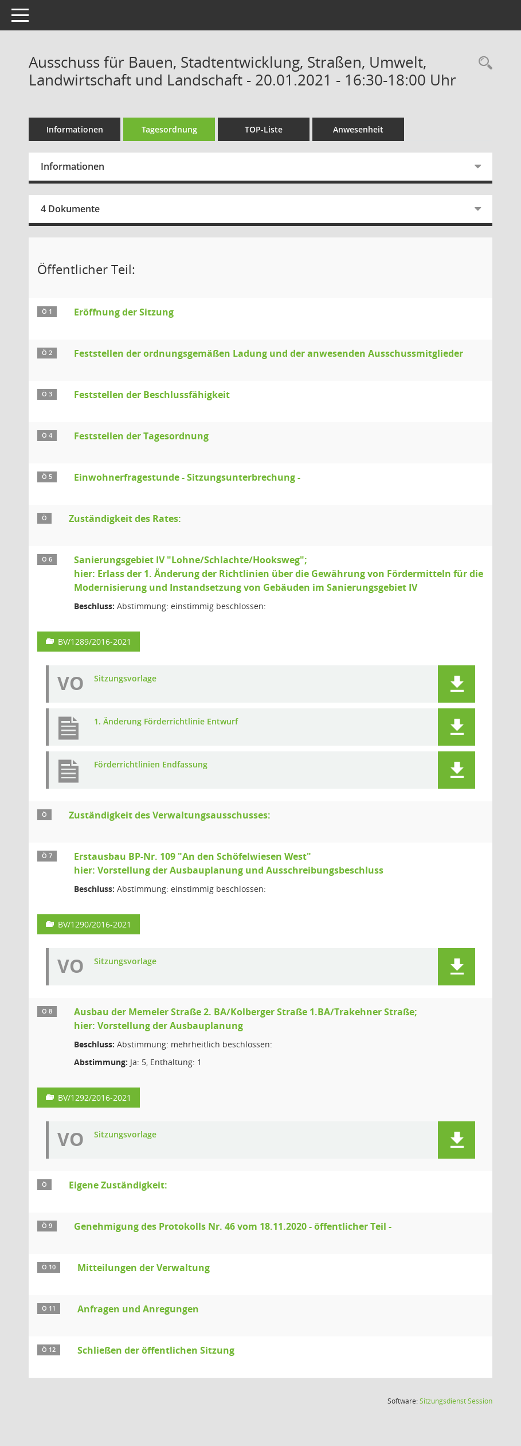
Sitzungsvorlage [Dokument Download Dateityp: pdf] (125, 679)
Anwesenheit (358, 129)
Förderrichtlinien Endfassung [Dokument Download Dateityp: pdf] (150, 765)
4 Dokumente (70, 208)
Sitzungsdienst (456, 1401)
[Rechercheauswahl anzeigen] (482, 63)
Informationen (74, 129)
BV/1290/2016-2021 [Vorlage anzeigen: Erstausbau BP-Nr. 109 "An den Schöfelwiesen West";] (94, 924)
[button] (456, 684)
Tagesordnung (169, 129)
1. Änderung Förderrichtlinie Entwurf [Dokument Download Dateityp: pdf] (166, 722)
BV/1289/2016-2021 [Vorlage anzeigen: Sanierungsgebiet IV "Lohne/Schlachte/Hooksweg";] (94, 641)
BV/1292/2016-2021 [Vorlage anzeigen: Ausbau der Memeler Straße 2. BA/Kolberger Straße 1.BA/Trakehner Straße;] (94, 1097)
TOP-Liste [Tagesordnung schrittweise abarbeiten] (264, 129)
